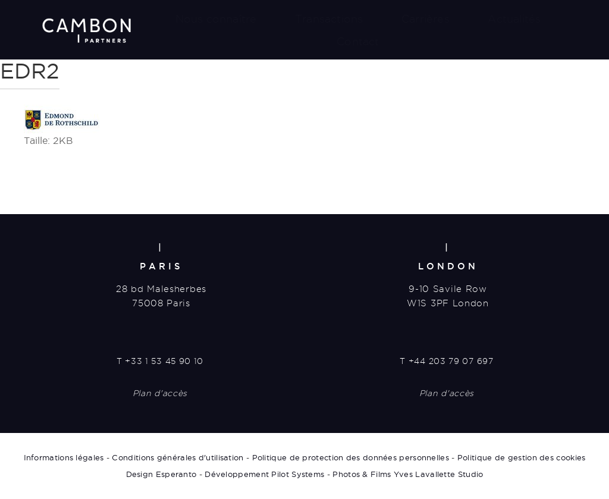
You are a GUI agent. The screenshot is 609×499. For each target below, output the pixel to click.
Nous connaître (216, 18)
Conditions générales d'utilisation (177, 457)
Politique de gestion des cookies (521, 457)
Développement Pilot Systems (264, 474)
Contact (358, 41)
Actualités (514, 18)
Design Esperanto (161, 474)
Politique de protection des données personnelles (350, 457)
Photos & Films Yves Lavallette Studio (407, 474)
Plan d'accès (160, 393)
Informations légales (64, 457)
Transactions (329, 18)
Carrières (425, 18)
